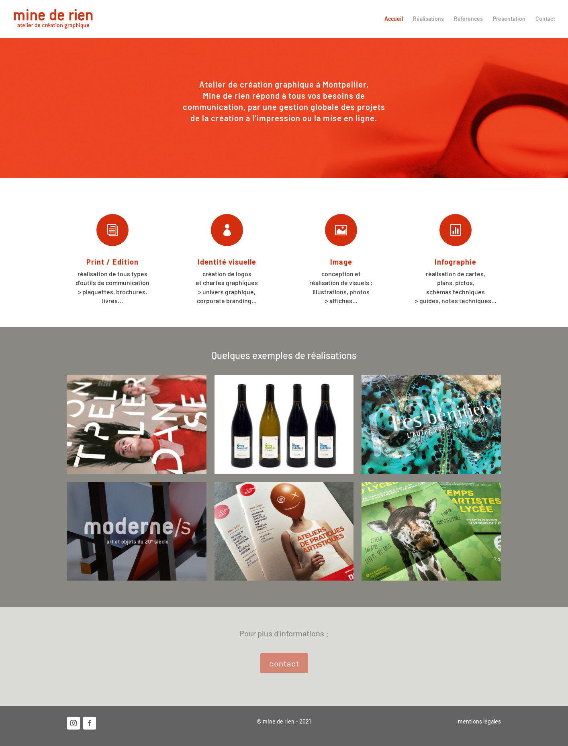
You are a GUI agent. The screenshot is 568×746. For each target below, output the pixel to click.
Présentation (509, 19)
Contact (545, 19)
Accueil (393, 19)
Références (468, 19)
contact (284, 663)
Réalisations (428, 19)
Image (341, 261)
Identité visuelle (227, 261)
